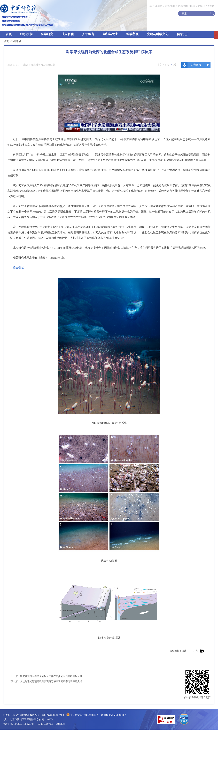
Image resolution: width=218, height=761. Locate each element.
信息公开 (183, 34)
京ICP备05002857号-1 (53, 715)
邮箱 (192, 6)
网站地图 (182, 6)
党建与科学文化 (157, 34)
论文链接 (18, 267)
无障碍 (201, 6)
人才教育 (88, 34)
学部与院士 (110, 34)
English (158, 6)
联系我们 (170, 6)
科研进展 (16, 41)
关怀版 (211, 6)
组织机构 (26, 34)
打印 (198, 650)
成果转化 (67, 34)
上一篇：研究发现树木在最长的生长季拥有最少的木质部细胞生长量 (46, 676)
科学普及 (132, 34)
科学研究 (47, 34)
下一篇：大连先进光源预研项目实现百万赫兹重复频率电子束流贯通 (46, 681)
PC (150, 6)
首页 (9, 34)
